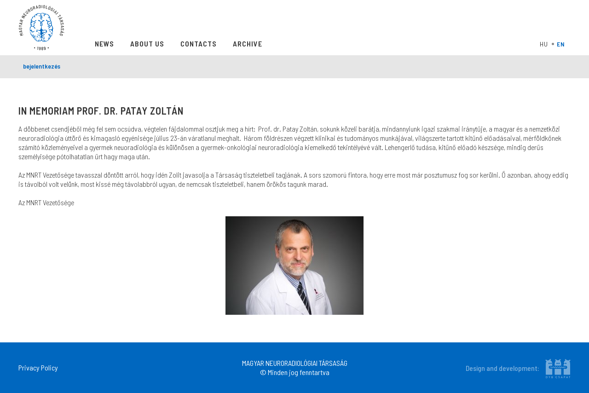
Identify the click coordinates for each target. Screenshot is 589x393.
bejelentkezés (41, 66)
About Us (147, 43)
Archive (247, 43)
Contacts (198, 43)
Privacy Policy (38, 367)
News (104, 43)
